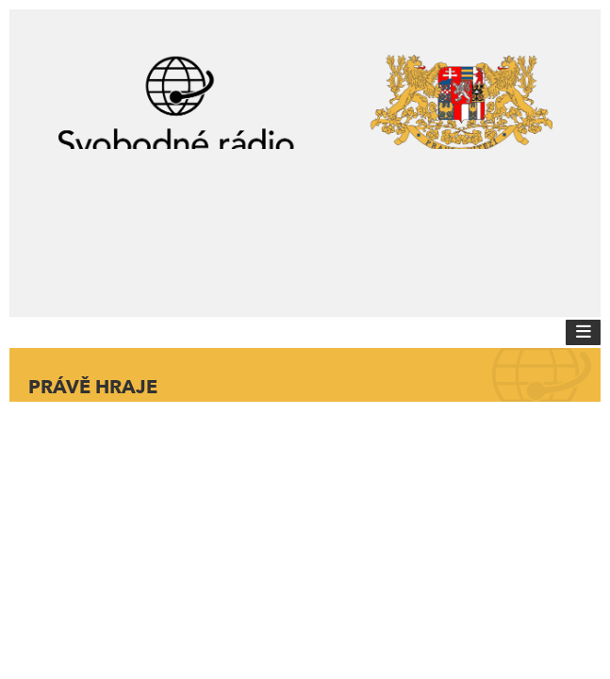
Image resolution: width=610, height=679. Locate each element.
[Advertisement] (305, 224)
